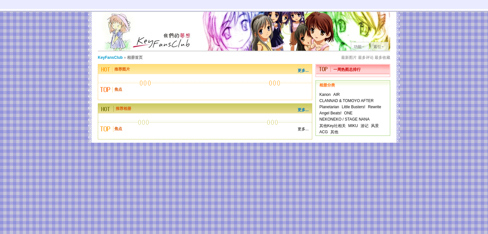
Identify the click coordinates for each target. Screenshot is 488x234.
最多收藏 (382, 57)
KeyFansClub (110, 57)
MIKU (353, 126)
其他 (334, 132)
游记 (364, 126)
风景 (375, 126)
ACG (323, 132)
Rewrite (374, 107)
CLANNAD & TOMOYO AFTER (346, 100)
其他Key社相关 (332, 126)
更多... (303, 70)
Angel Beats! (330, 113)
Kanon (325, 94)
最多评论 (366, 57)
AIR (336, 94)
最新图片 (349, 57)
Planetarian (329, 107)
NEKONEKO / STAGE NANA (344, 119)
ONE (348, 113)
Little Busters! (354, 107)
